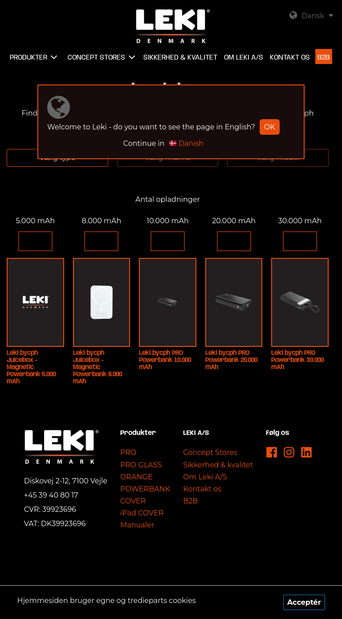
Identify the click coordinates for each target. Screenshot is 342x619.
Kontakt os (202, 489)
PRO (128, 452)
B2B (190, 501)
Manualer (137, 525)
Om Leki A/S (205, 477)
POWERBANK (145, 489)
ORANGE (136, 477)
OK (269, 127)
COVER (133, 501)
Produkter (28, 57)
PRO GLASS (141, 465)
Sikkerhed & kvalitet (218, 465)
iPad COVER (141, 513)
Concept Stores (210, 452)
